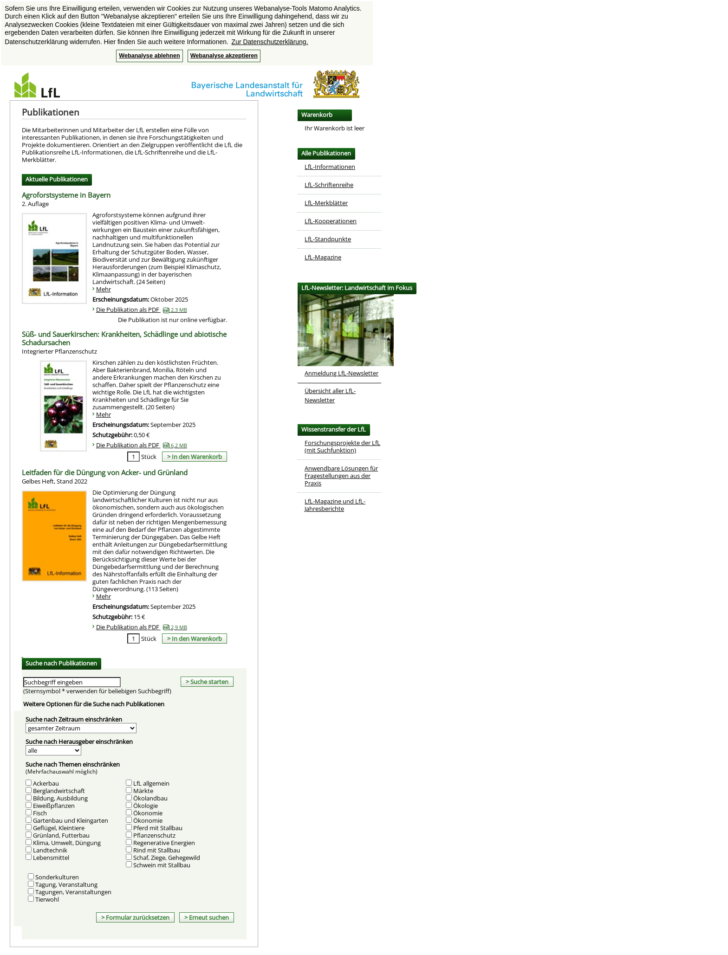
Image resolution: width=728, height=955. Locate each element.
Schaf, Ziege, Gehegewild (166, 857)
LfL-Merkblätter (326, 203)
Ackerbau (46, 783)
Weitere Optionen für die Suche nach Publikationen (93, 704)
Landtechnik (50, 850)
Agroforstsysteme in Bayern (66, 199)
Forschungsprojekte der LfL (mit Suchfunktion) (342, 446)
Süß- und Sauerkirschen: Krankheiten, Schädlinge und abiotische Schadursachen (124, 342)
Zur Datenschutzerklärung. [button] (270, 41)
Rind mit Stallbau (156, 850)
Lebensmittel (51, 857)
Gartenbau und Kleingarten (70, 820)
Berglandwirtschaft (59, 791)
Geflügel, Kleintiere (58, 828)
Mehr (103, 289)
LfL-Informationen (330, 166)
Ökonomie (147, 813)
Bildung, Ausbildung (60, 798)
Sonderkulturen (57, 877)
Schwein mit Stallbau (161, 865)
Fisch (40, 813)
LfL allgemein (151, 783)
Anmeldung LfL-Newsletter (341, 373)
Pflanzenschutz (154, 835)
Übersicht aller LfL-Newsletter (330, 395)
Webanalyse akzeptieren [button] (224, 55)
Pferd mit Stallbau (157, 828)
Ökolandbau (150, 798)
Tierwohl (47, 899)
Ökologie (145, 805)
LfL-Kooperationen (331, 221)
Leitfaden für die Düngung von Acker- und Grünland (105, 477)
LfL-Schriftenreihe (329, 185)
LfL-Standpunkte (328, 239)
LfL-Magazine (323, 257)
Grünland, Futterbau (61, 835)
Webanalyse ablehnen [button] (149, 55)
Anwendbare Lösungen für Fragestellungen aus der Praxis (341, 475)
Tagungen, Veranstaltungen (73, 892)
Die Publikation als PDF (141, 309)
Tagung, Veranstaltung (66, 884)
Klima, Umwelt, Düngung (67, 843)
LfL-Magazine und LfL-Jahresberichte (335, 505)
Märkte (143, 791)
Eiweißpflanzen (54, 805)
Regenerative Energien (164, 843)
